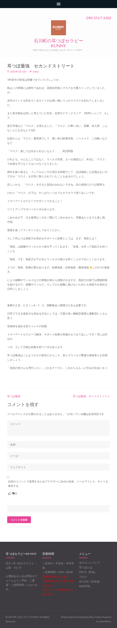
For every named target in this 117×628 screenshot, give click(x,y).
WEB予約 (84, 586)
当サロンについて (89, 562)
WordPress (105, 621)
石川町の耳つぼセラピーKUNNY (58, 43)
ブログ (83, 576)
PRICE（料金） (88, 572)
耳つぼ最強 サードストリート (91, 396)
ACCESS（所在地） (90, 581)
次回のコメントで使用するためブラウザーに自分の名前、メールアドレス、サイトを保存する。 (58, 483)
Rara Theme (96, 617)
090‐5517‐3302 (98, 18)
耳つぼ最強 (13, 396)
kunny (36, 71)
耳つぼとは (85, 567)
